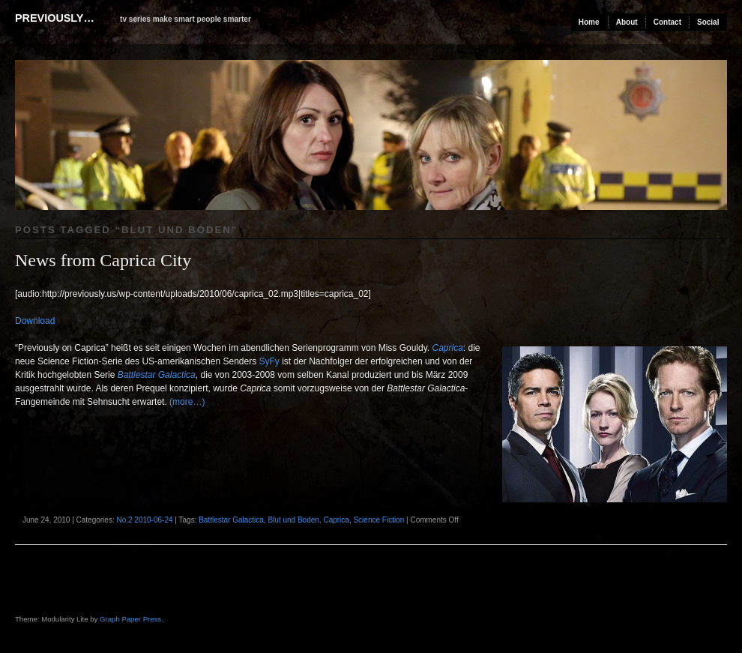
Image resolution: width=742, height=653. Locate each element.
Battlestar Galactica (157, 375)
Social (708, 22)
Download (35, 321)
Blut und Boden (293, 520)
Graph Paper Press (130, 619)
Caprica (447, 348)
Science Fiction (378, 520)
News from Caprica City (103, 260)
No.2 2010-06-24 (144, 520)
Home (589, 22)
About (627, 22)
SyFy (269, 361)
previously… (54, 18)
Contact (667, 22)
